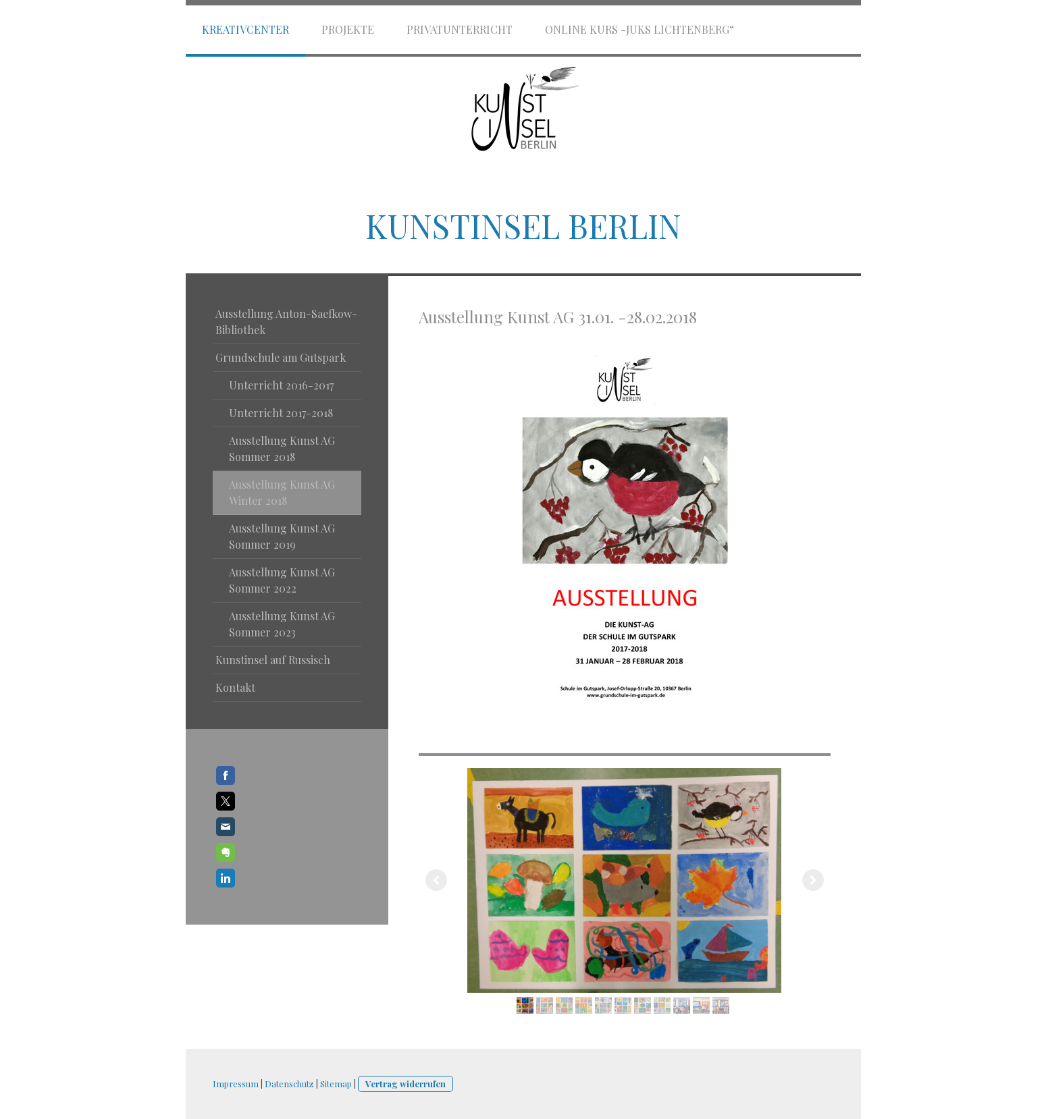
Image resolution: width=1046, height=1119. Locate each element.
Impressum (236, 1083)
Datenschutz (289, 1083)
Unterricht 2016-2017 (281, 385)
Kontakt (235, 687)
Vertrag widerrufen (405, 1083)
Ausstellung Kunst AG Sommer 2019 (282, 536)
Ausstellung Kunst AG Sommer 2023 (282, 624)
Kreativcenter (245, 29)
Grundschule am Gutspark (280, 357)
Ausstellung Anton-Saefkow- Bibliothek (286, 321)
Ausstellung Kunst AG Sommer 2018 (282, 448)
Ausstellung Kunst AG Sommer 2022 (282, 580)
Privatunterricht (460, 29)
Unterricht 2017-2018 (281, 413)
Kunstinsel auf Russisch (272, 660)
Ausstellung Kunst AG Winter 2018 (282, 492)
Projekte (347, 29)
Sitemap (336, 1083)
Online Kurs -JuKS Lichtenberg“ (639, 29)
